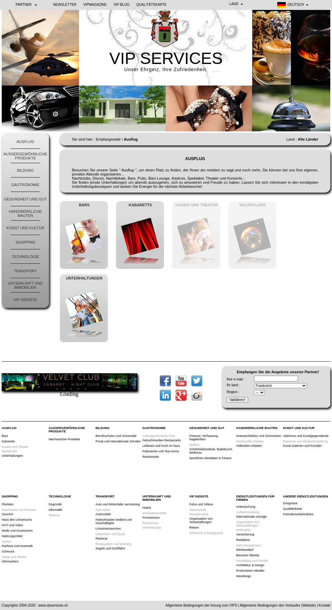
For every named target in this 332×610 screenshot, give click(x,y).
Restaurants (150, 456)
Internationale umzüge (251, 516)
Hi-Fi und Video (12, 525)
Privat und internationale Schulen (118, 441)
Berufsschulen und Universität (116, 436)
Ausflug (25, 142)
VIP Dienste (25, 300)
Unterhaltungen (12, 455)
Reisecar (101, 538)
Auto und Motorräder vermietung (117, 504)
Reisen (194, 527)
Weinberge (243, 576)
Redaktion (243, 540)
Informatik (55, 509)
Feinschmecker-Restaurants (161, 440)
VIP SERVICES (166, 58)
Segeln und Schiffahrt (110, 548)
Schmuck (8, 551)
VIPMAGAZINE (94, 5)
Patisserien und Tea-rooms (160, 451)
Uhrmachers (10, 561)
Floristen (8, 504)
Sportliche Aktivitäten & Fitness (210, 458)
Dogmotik (55, 504)
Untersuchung (245, 506)
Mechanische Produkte (64, 439)
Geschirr (7, 514)
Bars (5, 436)
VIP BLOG (122, 5)
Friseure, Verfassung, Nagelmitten (204, 437)
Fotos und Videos (201, 504)
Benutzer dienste (247, 555)
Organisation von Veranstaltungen (201, 520)
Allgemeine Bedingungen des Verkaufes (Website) (278, 605)
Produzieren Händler (250, 570)
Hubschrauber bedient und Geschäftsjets (113, 521)
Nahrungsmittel (12, 536)
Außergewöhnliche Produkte (25, 156)
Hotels (146, 507)
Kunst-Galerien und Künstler (302, 445)
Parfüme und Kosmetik (17, 546)
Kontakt (324, 605)
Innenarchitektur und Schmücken (258, 436)
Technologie (25, 257)
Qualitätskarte (151, 5)
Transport (25, 271)
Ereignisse (290, 503)
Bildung (25, 170)
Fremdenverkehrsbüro (298, 514)
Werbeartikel (244, 549)
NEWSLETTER (64, 5)
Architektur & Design (250, 565)
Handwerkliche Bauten (25, 213)
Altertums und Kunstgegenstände (306, 436)
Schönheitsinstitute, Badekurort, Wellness (211, 450)
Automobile (103, 514)
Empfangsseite (108, 139)
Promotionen (151, 517)
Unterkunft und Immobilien (25, 285)
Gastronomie (25, 185)
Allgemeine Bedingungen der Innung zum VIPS (201, 605)
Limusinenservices (108, 528)
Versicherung (245, 534)
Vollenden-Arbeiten (249, 445)
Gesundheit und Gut (25, 199)
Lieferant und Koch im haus (161, 445)
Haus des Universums (17, 519)
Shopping (25, 242)
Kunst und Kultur (25, 228)
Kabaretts (8, 441)
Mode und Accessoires (17, 530)
